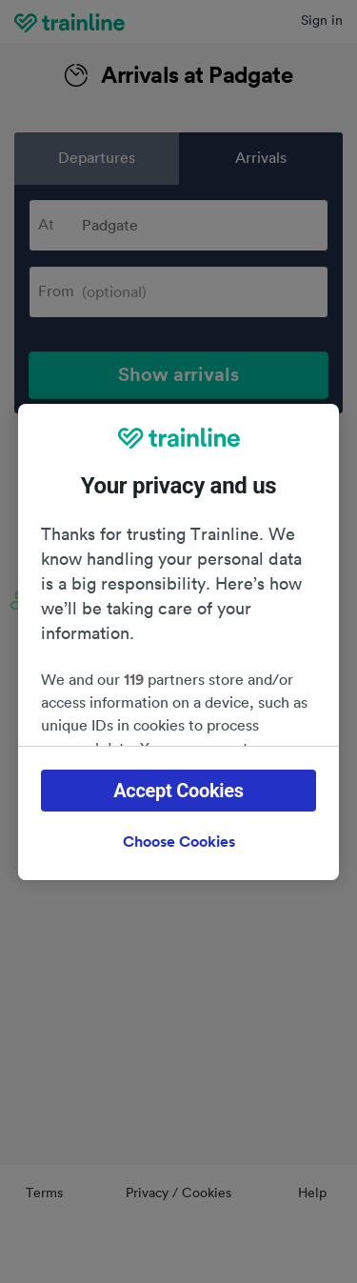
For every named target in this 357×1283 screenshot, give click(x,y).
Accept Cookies (178, 790)
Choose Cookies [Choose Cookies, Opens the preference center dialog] (179, 842)
